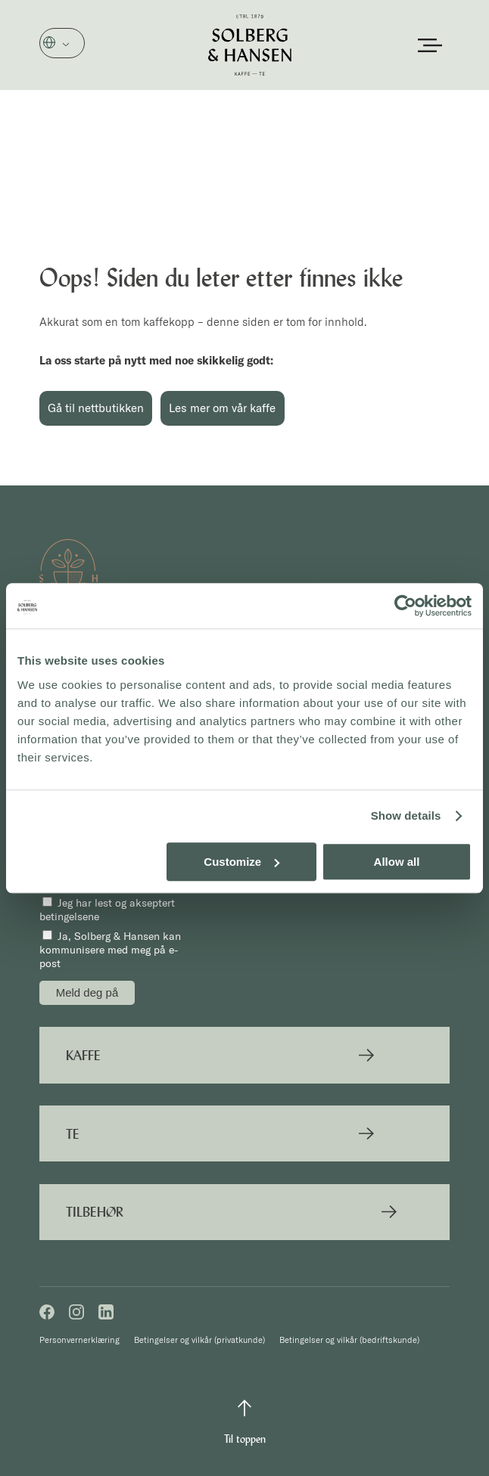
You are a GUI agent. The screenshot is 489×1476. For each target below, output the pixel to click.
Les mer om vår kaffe (222, 408)
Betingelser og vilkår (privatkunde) (199, 1340)
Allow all (397, 861)
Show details (406, 815)
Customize (241, 861)
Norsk (71, 43)
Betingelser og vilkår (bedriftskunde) (349, 1340)
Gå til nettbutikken (96, 408)
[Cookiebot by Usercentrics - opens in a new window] (405, 605)
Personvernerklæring (79, 1340)
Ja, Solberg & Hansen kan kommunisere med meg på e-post (110, 949)
